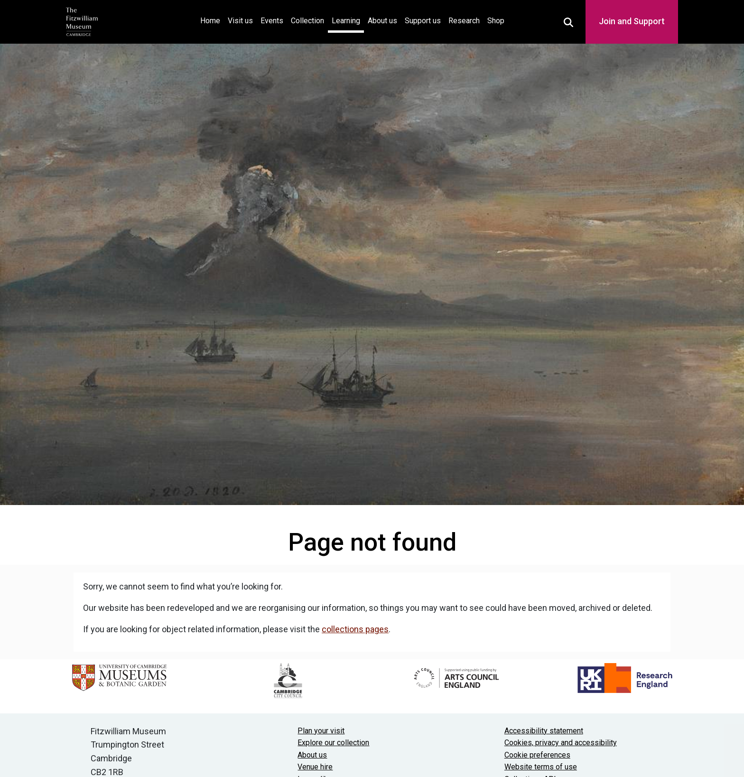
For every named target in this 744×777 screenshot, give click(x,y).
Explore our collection (333, 742)
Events (271, 20)
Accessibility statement (543, 730)
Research (464, 20)
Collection (307, 20)
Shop (495, 20)
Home (212, 19)
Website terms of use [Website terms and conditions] (540, 766)
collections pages (355, 629)
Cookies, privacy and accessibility (560, 742)
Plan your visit (321, 730)
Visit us (240, 20)
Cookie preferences (537, 754)
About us (382, 20)
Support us (423, 20)
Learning (346, 20)
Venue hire (315, 766)
